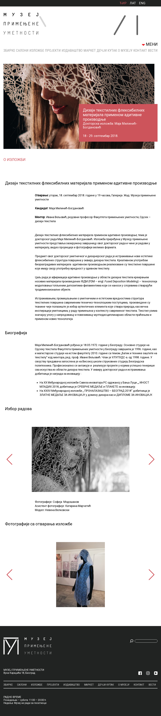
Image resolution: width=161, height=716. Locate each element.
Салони (22, 50)
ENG (142, 3)
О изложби (14, 159)
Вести (153, 50)
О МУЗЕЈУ (125, 50)
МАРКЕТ (89, 50)
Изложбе (36, 50)
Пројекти (53, 50)
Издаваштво (72, 50)
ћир (123, 3)
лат (133, 3)
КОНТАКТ (140, 50)
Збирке (9, 50)
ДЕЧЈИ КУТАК (107, 50)
